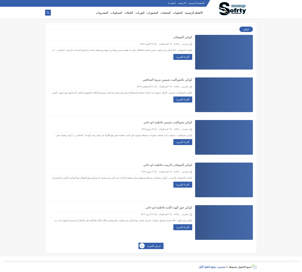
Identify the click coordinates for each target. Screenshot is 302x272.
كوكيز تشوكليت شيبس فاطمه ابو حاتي (167, 122)
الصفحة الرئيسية (196, 3)
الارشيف (182, 3)
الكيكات (128, 12)
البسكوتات (116, 12)
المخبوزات (152, 12)
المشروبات (102, 12)
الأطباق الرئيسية (194, 12)
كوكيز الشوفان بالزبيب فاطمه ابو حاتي (167, 164)
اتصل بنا (171, 3)
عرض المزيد (150, 246)
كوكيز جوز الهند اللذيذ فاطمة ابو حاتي (168, 207)
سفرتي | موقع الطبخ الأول (212, 266)
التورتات (139, 12)
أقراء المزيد (183, 56)
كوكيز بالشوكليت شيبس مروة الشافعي (167, 79)
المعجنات (165, 12)
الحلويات (178, 12)
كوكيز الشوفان (182, 37)
